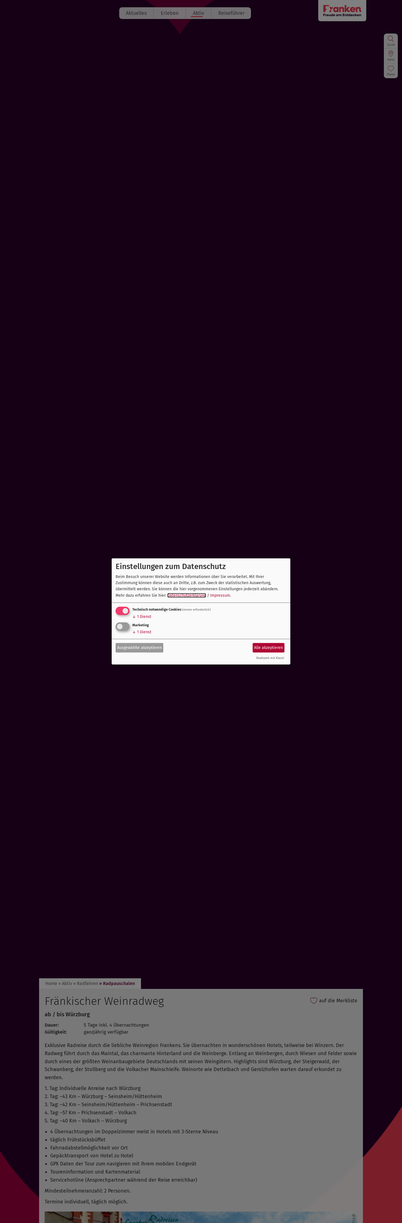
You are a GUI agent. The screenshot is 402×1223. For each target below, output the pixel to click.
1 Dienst (141, 616)
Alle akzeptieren (268, 647)
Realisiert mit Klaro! (270, 658)
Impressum (220, 595)
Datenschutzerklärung (186, 595)
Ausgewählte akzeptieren (139, 647)
